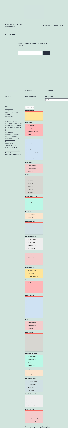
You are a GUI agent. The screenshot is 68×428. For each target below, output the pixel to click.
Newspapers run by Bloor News (12, 134)
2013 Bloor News (9, 109)
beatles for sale (29, 184)
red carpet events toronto (31, 199)
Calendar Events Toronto (10, 118)
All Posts (61, 25)
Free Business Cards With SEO (32, 119)
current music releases (30, 178)
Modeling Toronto (30, 217)
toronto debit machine (30, 134)
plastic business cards (30, 144)
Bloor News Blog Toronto (13, 24)
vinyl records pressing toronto (32, 255)
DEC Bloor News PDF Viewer (11, 121)
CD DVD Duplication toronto (31, 258)
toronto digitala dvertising (31, 245)
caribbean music (29, 181)
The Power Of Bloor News (10, 145)
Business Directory (9, 116)
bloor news (28, 205)
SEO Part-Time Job (9, 143)
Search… (19, 49)
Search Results (8, 141)
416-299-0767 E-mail (46, 25)
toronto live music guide (31, 168)
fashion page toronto (30, 214)
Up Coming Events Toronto (11, 147)
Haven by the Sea (9, 132)
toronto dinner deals (30, 208)
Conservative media (9, 119)
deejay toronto (29, 171)
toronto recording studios (31, 165)
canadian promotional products (32, 159)
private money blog (30, 128)
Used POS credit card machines (12, 149)
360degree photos (30, 230)
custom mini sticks (30, 156)
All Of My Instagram (30, 233)
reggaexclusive (29, 190)
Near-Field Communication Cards (32, 141)
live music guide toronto (31, 202)
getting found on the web (31, 113)
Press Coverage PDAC (10, 140)
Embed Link (7, 130)
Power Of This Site (55, 25)
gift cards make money (30, 125)
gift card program (30, 150)
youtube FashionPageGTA (31, 248)
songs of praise (29, 192)
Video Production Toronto (31, 239)
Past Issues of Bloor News (10, 136)
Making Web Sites (30, 116)
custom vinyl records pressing (32, 261)
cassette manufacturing (31, 264)
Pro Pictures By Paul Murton (31, 224)
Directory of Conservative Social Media (13, 125)
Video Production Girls (30, 242)
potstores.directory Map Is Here (12, 138)
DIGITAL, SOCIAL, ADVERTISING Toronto (13, 123)
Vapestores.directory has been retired (13, 154)
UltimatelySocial (45, 427)
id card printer (29, 147)
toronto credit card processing (32, 131)
